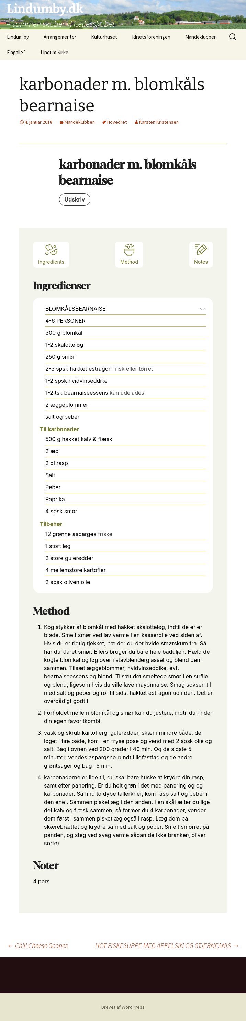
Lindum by (18, 37)
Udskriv (75, 199)
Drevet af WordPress (123, 1007)
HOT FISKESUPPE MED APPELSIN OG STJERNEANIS (167, 945)
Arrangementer (60, 37)
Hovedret (117, 122)
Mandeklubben (201, 37)
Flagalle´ (16, 52)
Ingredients (51, 253)
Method (129, 253)
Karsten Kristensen (159, 122)
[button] (202, 308)
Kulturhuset (104, 37)
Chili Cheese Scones (37, 945)
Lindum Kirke (54, 52)
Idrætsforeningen (151, 37)
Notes (201, 253)
